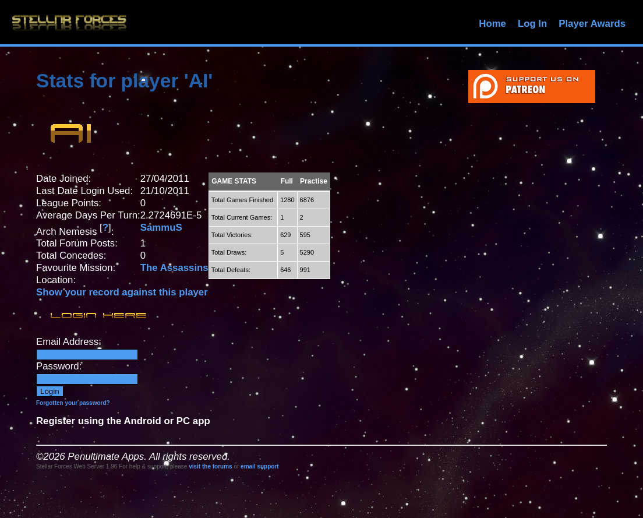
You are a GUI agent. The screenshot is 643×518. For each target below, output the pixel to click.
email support (260, 466)
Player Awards (592, 23)
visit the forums (210, 466)
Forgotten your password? (73, 403)
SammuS (161, 227)
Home (492, 23)
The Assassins (174, 267)
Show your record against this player (122, 292)
